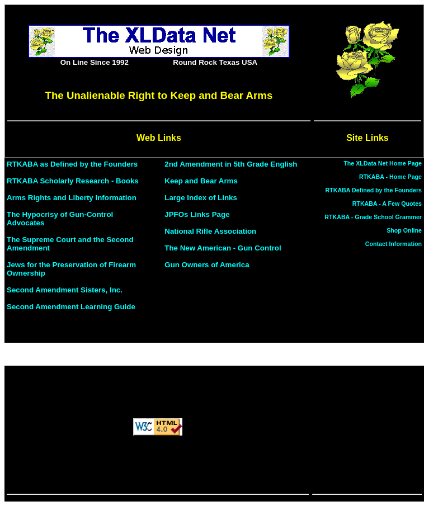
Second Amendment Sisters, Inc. (65, 290)
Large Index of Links (200, 197)
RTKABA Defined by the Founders (374, 190)
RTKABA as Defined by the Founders (72, 164)
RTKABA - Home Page (390, 176)
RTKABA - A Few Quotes (387, 203)
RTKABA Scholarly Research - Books (73, 181)
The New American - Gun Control (222, 248)
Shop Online (404, 230)
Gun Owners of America (206, 265)
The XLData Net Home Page (382, 163)
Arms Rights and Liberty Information (71, 197)
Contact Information (393, 243)
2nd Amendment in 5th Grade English (230, 164)
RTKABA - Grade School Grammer (373, 217)
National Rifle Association (210, 231)
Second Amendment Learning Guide (71, 306)
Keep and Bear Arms (201, 181)
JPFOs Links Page (196, 214)
